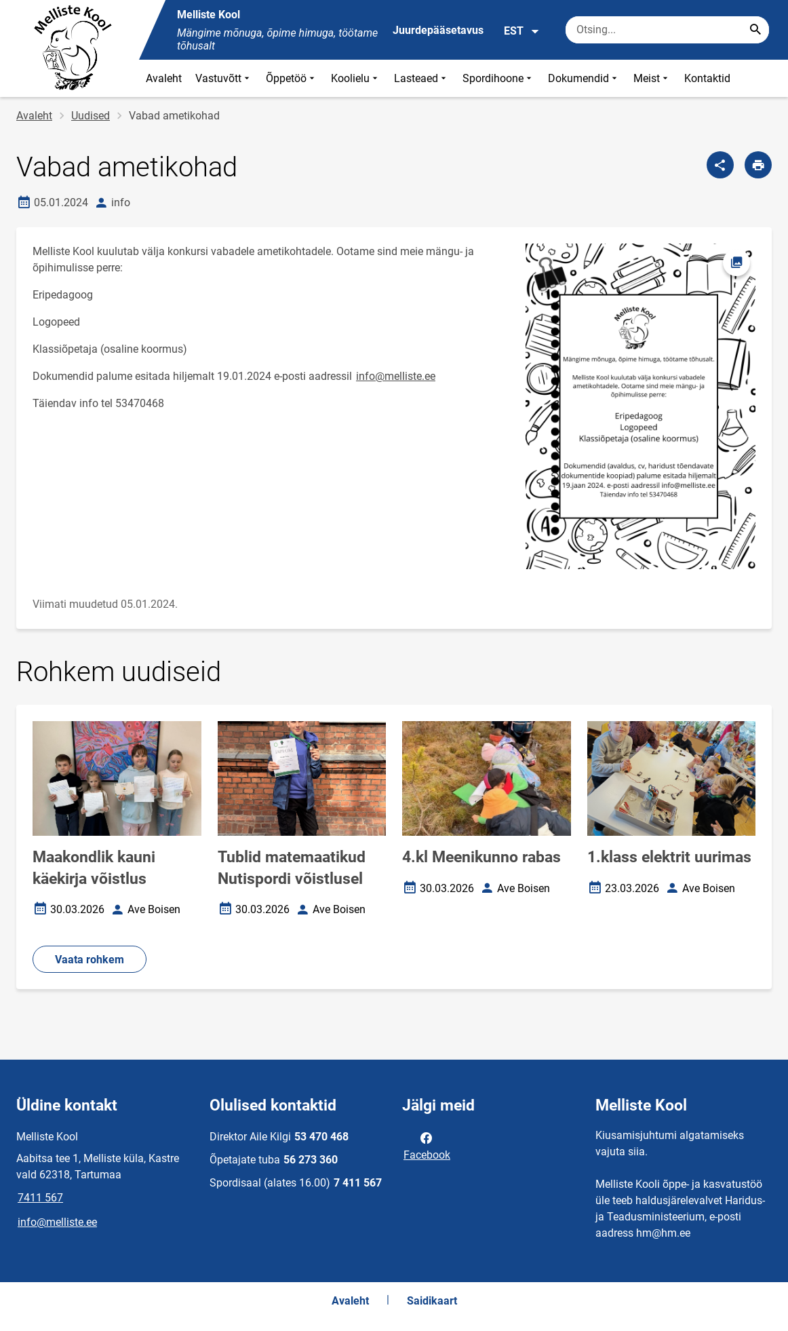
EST (522, 31)
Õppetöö (291, 78)
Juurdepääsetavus (438, 30)
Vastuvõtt (223, 78)
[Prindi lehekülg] (758, 164)
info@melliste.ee (395, 376)
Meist (652, 78)
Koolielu (355, 78)
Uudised (90, 115)
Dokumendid (584, 78)
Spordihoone (498, 78)
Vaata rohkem (89, 959)
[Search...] (755, 29)
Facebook (426, 1145)
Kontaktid (707, 78)
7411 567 (40, 1197)
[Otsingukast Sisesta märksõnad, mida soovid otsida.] (667, 29)
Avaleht (164, 78)
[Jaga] (720, 164)
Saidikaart (432, 1300)
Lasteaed (421, 78)
